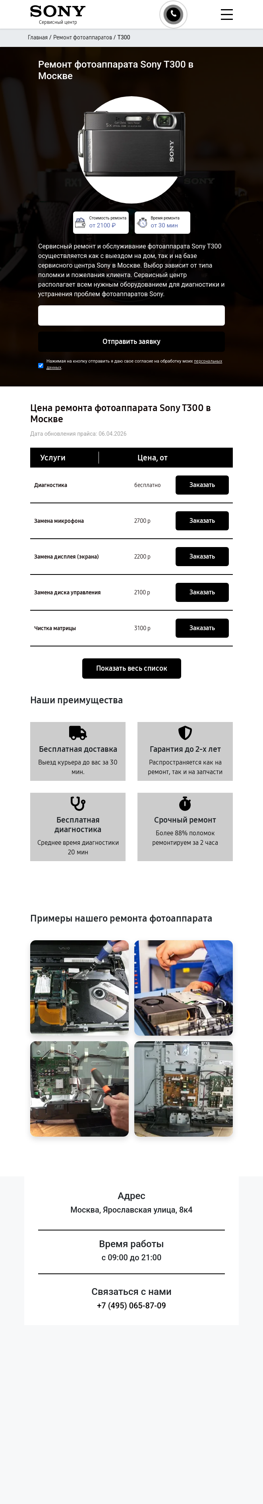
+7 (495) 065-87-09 (131, 1305)
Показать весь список (131, 668)
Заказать (202, 485)
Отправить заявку (131, 341)
